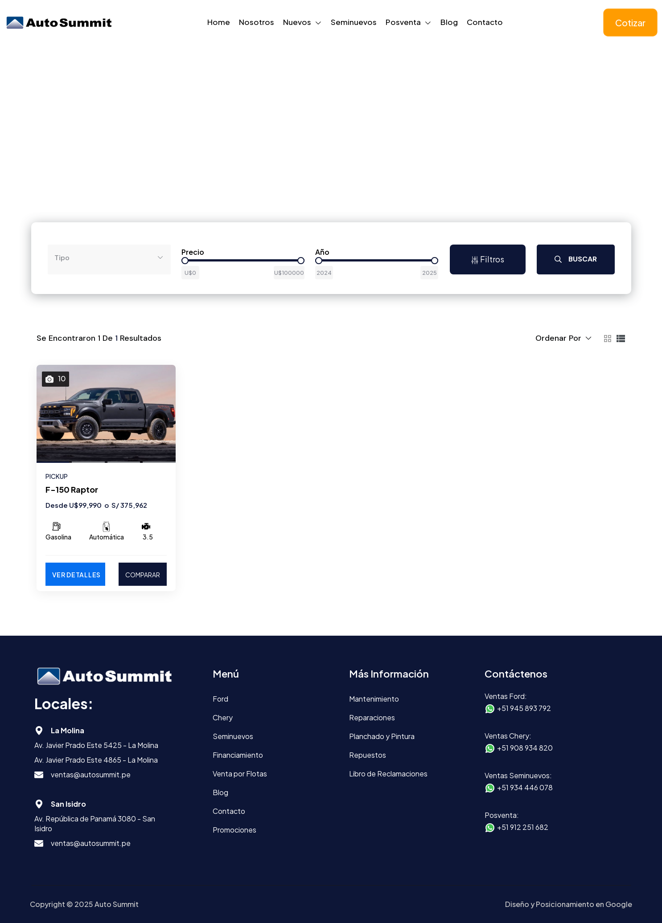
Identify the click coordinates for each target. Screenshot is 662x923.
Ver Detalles (76, 575)
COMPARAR (142, 575)
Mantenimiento (374, 698)
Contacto (485, 22)
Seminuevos (354, 22)
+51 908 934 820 (525, 747)
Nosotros (256, 22)
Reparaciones (372, 717)
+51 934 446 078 (525, 787)
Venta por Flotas (240, 773)
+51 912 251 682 (522, 827)
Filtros (487, 259)
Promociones (234, 829)
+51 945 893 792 (524, 708)
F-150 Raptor (71, 489)
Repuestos (367, 755)
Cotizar (630, 22)
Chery (223, 717)
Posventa (403, 22)
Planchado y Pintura (382, 736)
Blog (449, 22)
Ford (220, 698)
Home (218, 22)
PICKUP (56, 476)
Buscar (576, 259)
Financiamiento (238, 755)
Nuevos (297, 22)
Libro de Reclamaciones (388, 773)
